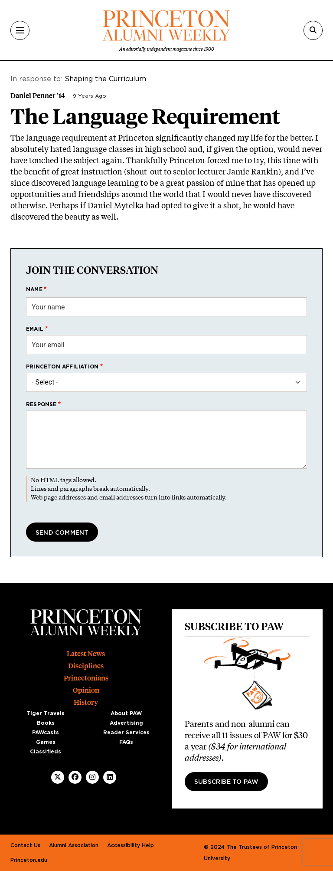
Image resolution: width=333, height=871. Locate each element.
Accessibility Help (130, 845)
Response (41, 404)
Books (46, 723)
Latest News (86, 654)
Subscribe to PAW (226, 782)
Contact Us (25, 845)
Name (34, 289)
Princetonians (86, 678)
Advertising (126, 723)
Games (46, 742)
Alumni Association (73, 845)
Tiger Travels (45, 713)
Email (34, 329)
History (86, 702)
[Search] (313, 30)
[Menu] (19, 30)
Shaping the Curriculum (105, 79)
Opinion (86, 690)
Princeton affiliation (62, 366)
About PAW (126, 713)
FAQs (126, 742)
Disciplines (86, 666)
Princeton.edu (28, 860)
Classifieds (45, 751)
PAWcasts (45, 732)
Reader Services (126, 732)
